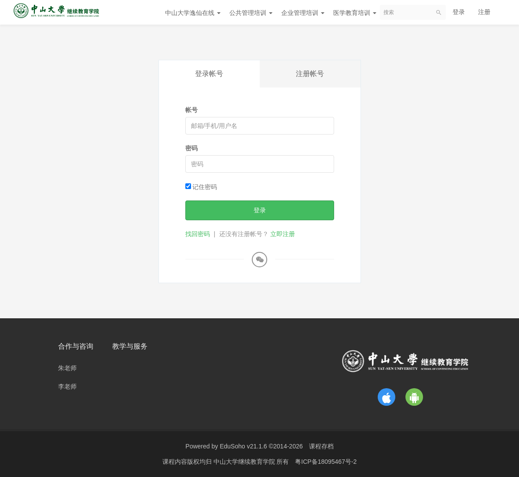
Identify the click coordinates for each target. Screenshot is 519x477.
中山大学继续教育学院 (245, 461)
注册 (484, 11)
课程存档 (321, 446)
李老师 (67, 386)
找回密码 (197, 233)
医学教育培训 (354, 12)
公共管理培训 (250, 12)
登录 (459, 11)
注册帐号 (310, 73)
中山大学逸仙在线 (193, 12)
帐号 (191, 109)
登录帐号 (209, 73)
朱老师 (67, 367)
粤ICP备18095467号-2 (326, 461)
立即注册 (282, 233)
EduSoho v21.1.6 (243, 446)
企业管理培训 (302, 12)
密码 (191, 148)
